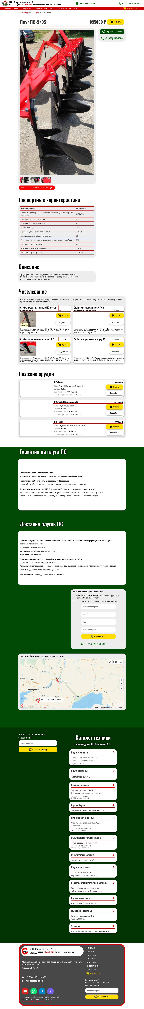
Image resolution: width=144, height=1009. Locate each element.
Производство (20, 4)
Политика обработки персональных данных (36, 1001)
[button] (90, 102)
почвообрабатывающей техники (47, 4)
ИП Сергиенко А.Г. (22, 2)
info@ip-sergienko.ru (32, 980)
